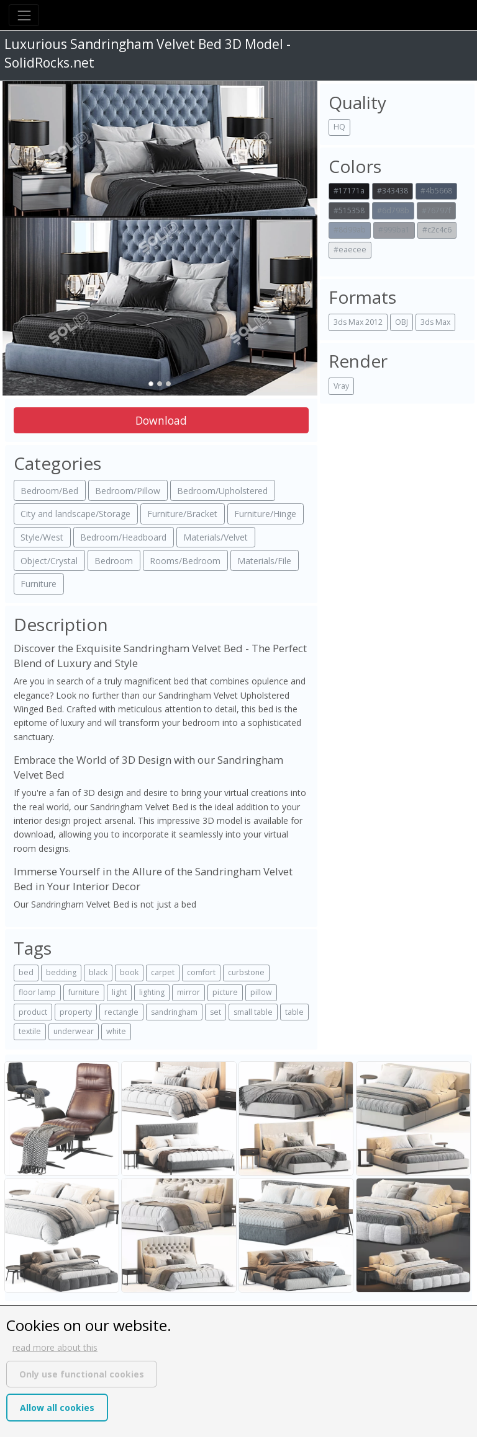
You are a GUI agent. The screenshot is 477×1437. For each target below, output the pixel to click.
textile (30, 1031)
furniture (83, 992)
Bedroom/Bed (49, 491)
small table (253, 1012)
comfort (201, 972)
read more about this (55, 1347)
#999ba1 (394, 229)
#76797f (436, 210)
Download (161, 420)
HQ (339, 127)
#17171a (349, 190)
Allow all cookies (57, 1407)
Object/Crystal (49, 561)
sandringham (174, 1012)
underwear (73, 1031)
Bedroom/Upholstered (222, 491)
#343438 (392, 190)
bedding (61, 972)
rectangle (121, 1012)
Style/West (41, 537)
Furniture (38, 584)
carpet (163, 972)
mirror (188, 992)
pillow (261, 992)
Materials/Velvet (215, 537)
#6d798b (393, 210)
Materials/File (264, 561)
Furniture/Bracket (182, 514)
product (33, 1012)
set (215, 1012)
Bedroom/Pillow (127, 491)
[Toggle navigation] (24, 15)
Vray (341, 386)
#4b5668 (436, 190)
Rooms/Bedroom (185, 561)
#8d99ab (350, 229)
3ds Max (435, 322)
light (119, 992)
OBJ (401, 322)
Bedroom (113, 561)
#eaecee (350, 249)
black (98, 972)
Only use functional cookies (81, 1374)
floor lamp (37, 992)
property (76, 1012)
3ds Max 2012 (358, 322)
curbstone (246, 972)
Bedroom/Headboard (123, 537)
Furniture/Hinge (265, 514)
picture (225, 992)
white (116, 1031)
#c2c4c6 (437, 229)
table (294, 1012)
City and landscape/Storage (75, 514)
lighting (152, 992)
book (129, 972)
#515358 (349, 210)
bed (26, 972)
